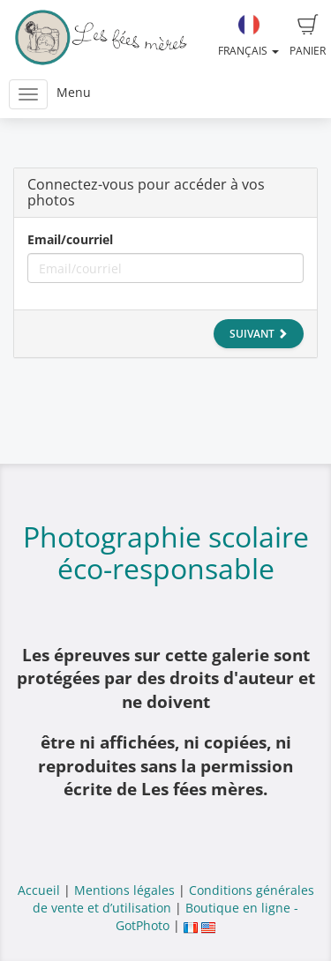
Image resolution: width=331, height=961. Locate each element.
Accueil (39, 890)
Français (248, 36)
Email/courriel (70, 239)
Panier (308, 36)
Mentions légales (124, 890)
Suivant (258, 333)
